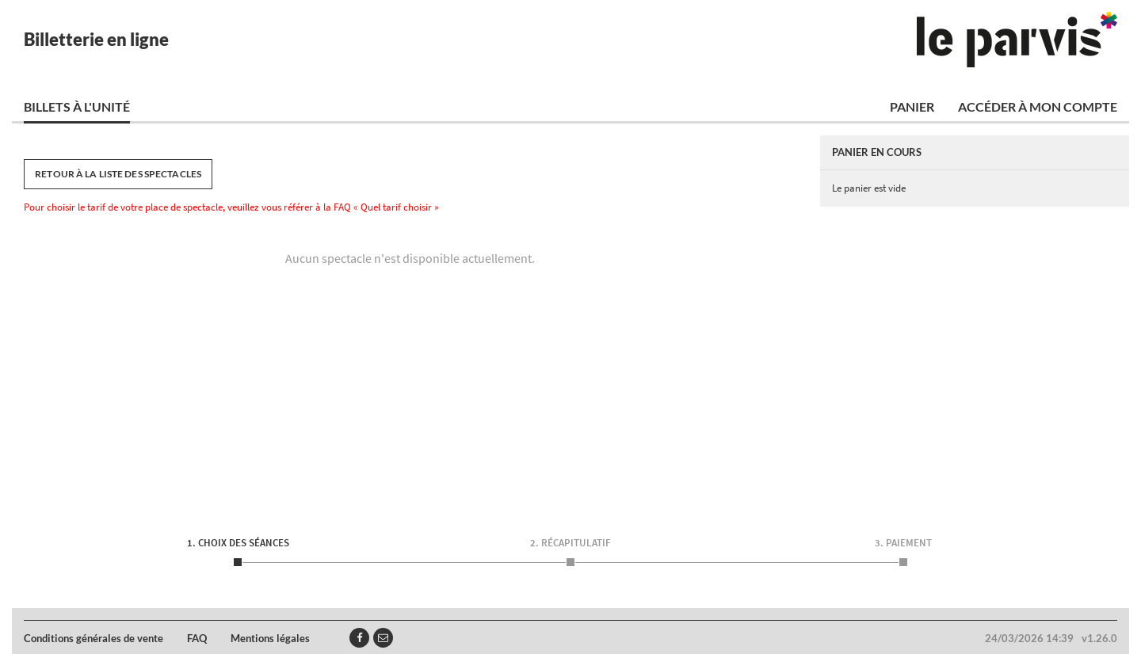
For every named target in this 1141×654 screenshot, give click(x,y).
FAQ (197, 638)
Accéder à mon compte (1037, 106)
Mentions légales (270, 638)
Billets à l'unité (77, 106)
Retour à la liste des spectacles (118, 174)
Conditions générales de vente (93, 638)
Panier (912, 106)
